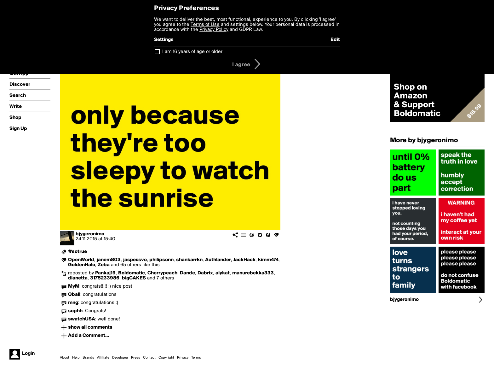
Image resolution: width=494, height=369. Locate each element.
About (64, 358)
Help (76, 358)
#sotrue (77, 251)
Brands (88, 358)
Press (135, 358)
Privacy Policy (213, 29)
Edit (335, 39)
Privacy (182, 358)
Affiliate (103, 358)
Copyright (166, 358)
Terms (196, 358)
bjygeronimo (90, 234)
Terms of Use (205, 24)
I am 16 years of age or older (192, 51)
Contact (149, 358)
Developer (120, 358)
